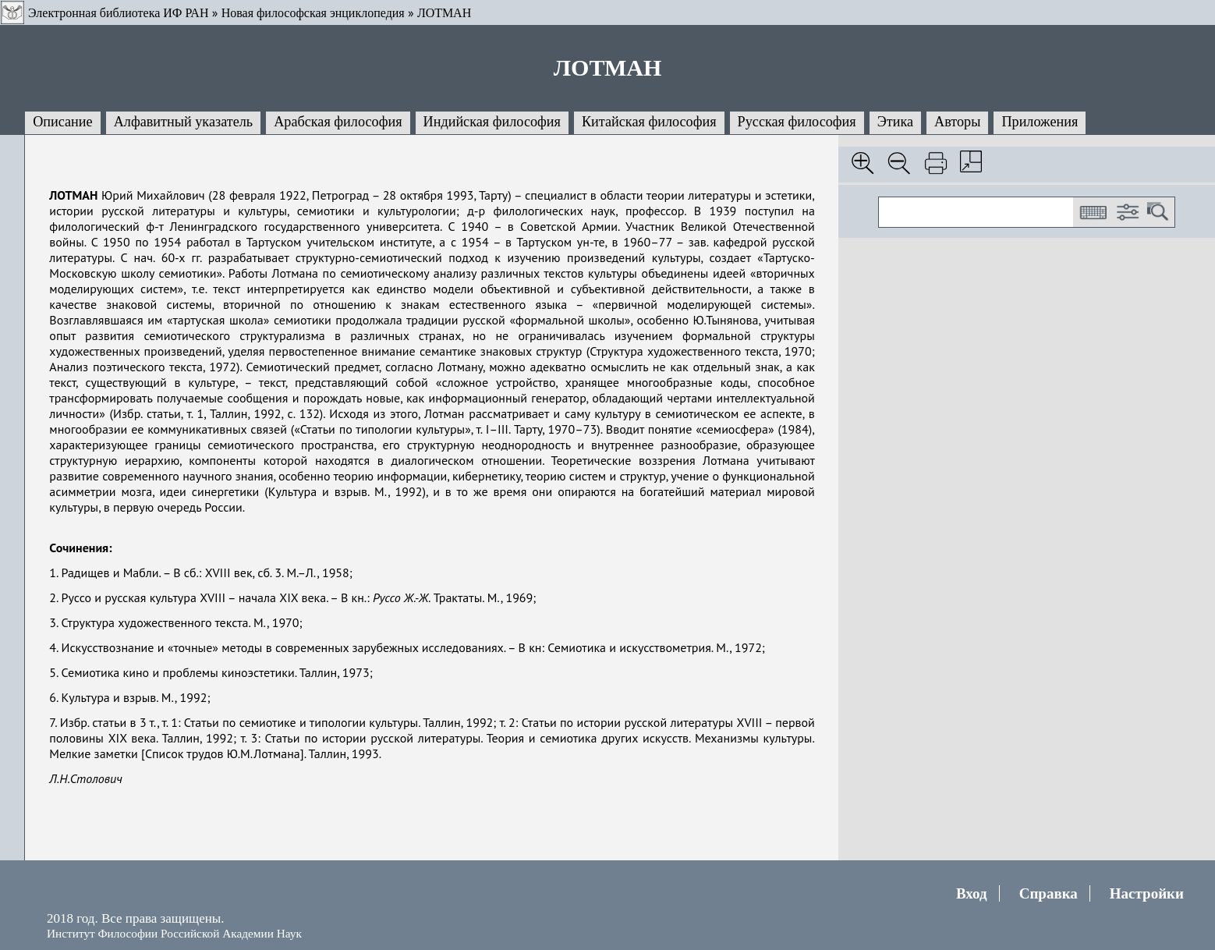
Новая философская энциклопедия (313, 12)
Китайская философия (649, 121)
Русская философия (797, 121)
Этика (895, 121)
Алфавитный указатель (183, 121)
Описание (63, 121)
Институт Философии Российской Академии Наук (174, 933)
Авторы (957, 121)
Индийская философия (492, 121)
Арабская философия (338, 121)
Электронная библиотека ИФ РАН (118, 12)
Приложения (1039, 121)
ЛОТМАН (444, 12)
